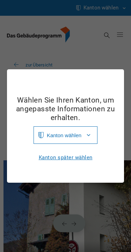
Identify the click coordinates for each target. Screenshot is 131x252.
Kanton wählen (64, 135)
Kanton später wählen (66, 157)
